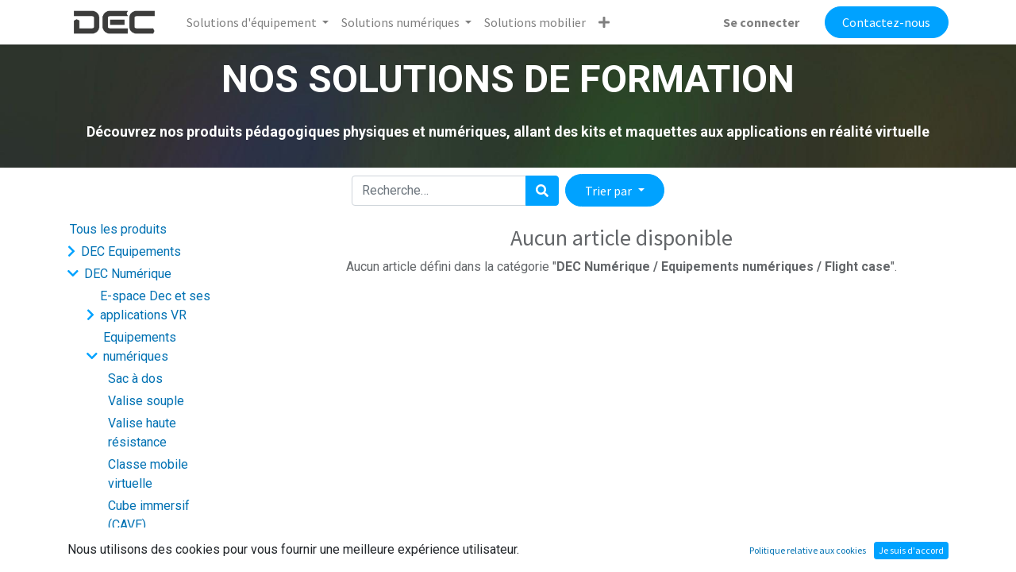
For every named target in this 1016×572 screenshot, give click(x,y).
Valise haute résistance (142, 432)
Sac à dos (135, 378)
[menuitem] (535, 22)
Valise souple (146, 400)
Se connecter (761, 22)
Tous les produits (118, 229)
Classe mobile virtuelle (148, 474)
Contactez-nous (886, 22)
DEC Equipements (131, 251)
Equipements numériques (139, 347)
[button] (604, 22)
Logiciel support (145, 547)
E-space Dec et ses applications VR (155, 305)
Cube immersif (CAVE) (149, 515)
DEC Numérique (127, 273)
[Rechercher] (542, 191)
